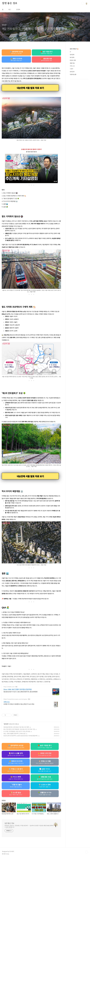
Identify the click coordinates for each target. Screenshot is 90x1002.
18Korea (7, 798)
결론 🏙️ (5, 204)
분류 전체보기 (74, 49)
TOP (86, 948)
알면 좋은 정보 (9, 3)
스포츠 (71, 69)
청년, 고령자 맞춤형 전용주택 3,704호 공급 (14, 829)
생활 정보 (72, 63)
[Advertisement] (31, 315)
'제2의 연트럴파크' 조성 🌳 (11, 198)
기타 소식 (72, 66)
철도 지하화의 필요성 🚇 (10, 193)
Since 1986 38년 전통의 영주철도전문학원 (18, 785)
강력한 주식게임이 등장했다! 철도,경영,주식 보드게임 (19, 800)
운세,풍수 (72, 71)
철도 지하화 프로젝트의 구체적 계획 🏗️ (14, 196)
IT (70, 52)
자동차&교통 (73, 74)
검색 (82, 3)
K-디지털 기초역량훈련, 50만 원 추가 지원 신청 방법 (17, 827)
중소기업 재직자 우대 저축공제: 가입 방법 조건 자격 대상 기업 (19, 825)
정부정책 (6, 820)
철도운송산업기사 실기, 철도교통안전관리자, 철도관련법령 (20, 788)
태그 (9, 9)
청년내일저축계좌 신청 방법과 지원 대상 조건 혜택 (16, 823)
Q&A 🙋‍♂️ (5, 207)
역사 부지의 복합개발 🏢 (10, 201)
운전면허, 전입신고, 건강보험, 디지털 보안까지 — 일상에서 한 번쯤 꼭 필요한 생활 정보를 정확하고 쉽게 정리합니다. (29, 922)
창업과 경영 (73, 60)
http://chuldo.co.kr (9, 783)
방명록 (18, 9)
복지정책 (72, 57)
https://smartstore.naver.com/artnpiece (15, 795)
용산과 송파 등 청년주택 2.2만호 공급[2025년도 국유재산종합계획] (21, 832)
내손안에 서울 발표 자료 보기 (30, 87)
